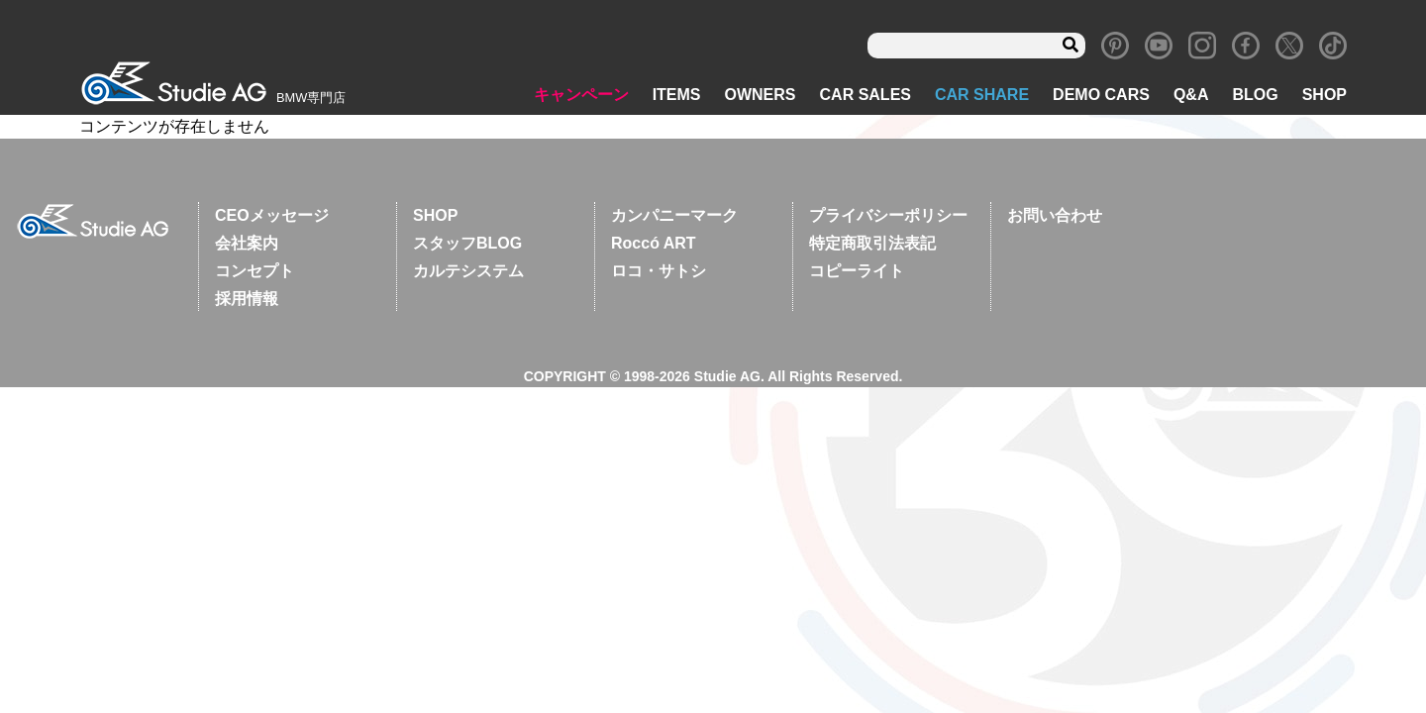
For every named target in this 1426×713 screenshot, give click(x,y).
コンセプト (254, 270)
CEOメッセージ (272, 215)
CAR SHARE (982, 94)
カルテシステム (468, 270)
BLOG (1254, 94)
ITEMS (677, 94)
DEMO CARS (1101, 94)
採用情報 (246, 298)
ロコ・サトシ (658, 270)
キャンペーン (581, 94)
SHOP (1324, 94)
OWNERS (760, 94)
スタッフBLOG (467, 243)
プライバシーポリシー (888, 215)
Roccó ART (653, 243)
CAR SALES (865, 94)
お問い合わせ (1054, 215)
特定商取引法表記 (872, 243)
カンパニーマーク (674, 215)
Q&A (1191, 94)
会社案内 (246, 243)
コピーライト (856, 270)
